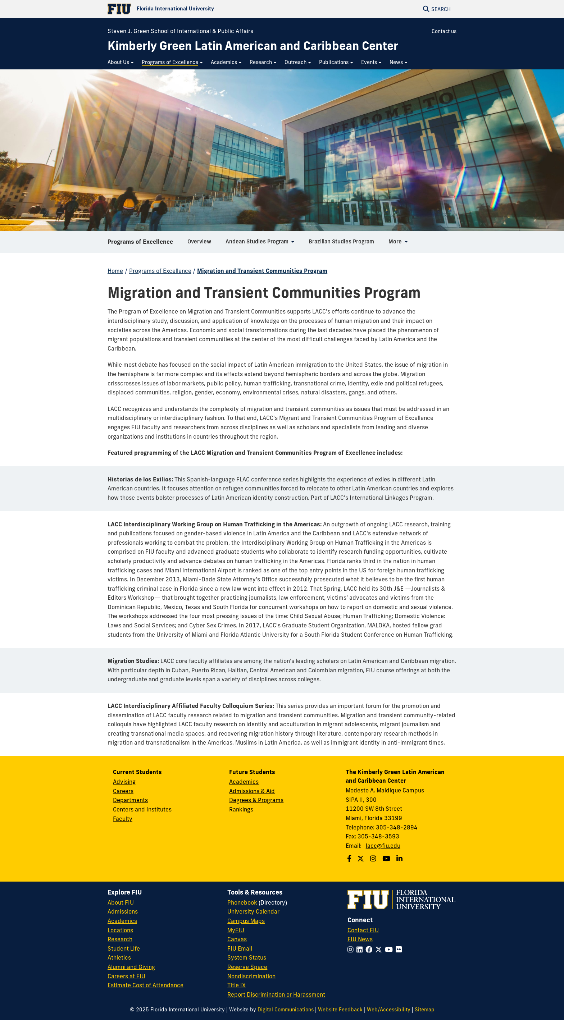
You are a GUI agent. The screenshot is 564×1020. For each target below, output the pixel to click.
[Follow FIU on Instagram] (351, 949)
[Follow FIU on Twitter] (380, 949)
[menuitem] (121, 62)
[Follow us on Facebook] (350, 858)
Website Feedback (340, 1009)
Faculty (122, 818)
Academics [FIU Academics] (122, 920)
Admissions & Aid (252, 791)
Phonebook (242, 902)
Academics (244, 781)
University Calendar (253, 911)
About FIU (121, 902)
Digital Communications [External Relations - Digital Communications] (286, 1009)
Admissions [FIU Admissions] (123, 911)
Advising (124, 781)
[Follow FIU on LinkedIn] (360, 949)
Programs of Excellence (140, 244)
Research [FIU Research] (120, 939)
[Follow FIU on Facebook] (370, 949)
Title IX (236, 985)
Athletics (119, 957)
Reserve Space (247, 966)
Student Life (124, 948)
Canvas (237, 939)
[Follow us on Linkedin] (400, 858)
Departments (130, 800)
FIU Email (239, 948)
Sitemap (425, 1009)
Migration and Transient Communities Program (262, 270)
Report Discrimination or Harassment (276, 994)
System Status (246, 957)
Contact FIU (363, 930)
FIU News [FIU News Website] (360, 939)
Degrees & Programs (256, 800)
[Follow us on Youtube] (387, 858)
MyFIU (235, 930)
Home (115, 270)
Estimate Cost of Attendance (145, 985)
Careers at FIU (126, 976)
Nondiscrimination (251, 976)
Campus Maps (246, 920)
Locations (120, 930)
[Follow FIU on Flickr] (400, 949)
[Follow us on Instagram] (374, 858)
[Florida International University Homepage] (195, 9)
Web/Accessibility (388, 1009)
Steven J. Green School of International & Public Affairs (180, 31)
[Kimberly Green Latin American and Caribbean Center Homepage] (253, 46)
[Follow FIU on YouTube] (390, 949)
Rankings (241, 809)
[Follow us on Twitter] (361, 858)
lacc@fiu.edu (383, 845)
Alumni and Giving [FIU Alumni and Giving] (131, 966)
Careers (123, 791)
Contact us (444, 31)
